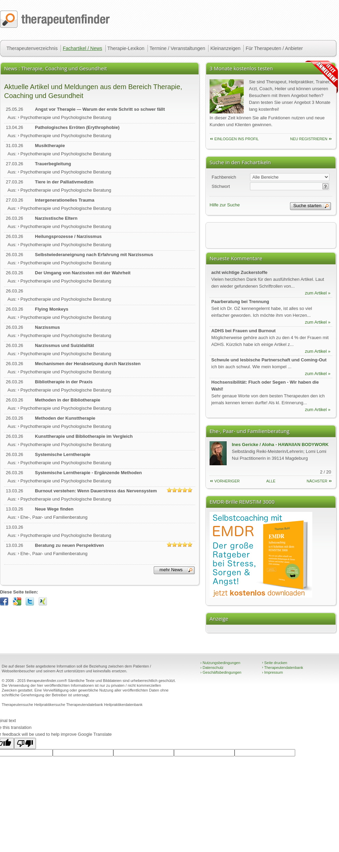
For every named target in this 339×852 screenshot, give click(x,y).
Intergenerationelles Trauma (64, 200)
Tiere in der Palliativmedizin (64, 181)
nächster (316, 481)
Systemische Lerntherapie (62, 454)
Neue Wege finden (54, 509)
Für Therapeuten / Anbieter (274, 48)
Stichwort (221, 186)
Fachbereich (224, 177)
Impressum (272, 672)
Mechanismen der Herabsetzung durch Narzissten (87, 363)
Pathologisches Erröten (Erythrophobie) (77, 127)
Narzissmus (47, 327)
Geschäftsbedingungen (220, 672)
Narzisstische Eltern (56, 218)
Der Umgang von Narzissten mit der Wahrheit (82, 272)
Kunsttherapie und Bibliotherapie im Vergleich (84, 436)
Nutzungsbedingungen (220, 663)
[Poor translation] (25, 743)
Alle (271, 481)
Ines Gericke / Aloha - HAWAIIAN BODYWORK (280, 444)
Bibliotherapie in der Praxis (63, 381)
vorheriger (227, 481)
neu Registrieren (308, 139)
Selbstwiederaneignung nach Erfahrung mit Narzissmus (94, 254)
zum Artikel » (317, 293)
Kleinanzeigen (225, 48)
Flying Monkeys (51, 309)
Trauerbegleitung (53, 163)
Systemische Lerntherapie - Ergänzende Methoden (88, 472)
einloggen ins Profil (236, 139)
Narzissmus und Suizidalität (64, 345)
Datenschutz (212, 667)
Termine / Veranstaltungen (177, 48)
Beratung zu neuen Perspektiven (69, 545)
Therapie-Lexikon (126, 48)
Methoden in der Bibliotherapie (67, 400)
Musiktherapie (50, 145)
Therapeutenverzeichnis (32, 48)
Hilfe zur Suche (225, 204)
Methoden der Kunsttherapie (65, 418)
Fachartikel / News (82, 48)
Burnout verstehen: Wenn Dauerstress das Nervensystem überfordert (96, 491)
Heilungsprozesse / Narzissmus (68, 236)
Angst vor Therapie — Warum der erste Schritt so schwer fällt (100, 109)
